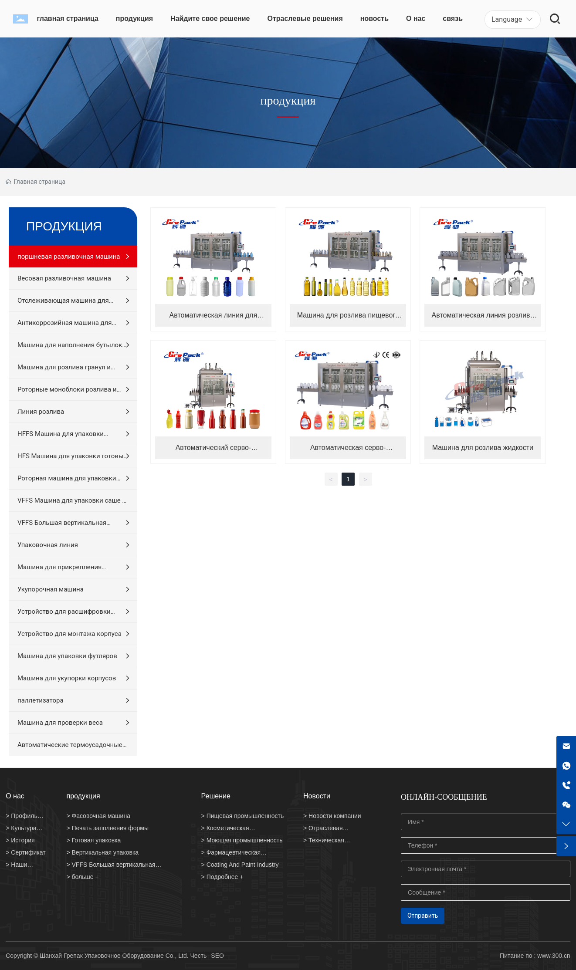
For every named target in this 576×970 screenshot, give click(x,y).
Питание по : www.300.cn (535, 955)
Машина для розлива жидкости (482, 447)
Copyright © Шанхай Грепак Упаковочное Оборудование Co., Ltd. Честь (106, 955)
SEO (217, 955)
